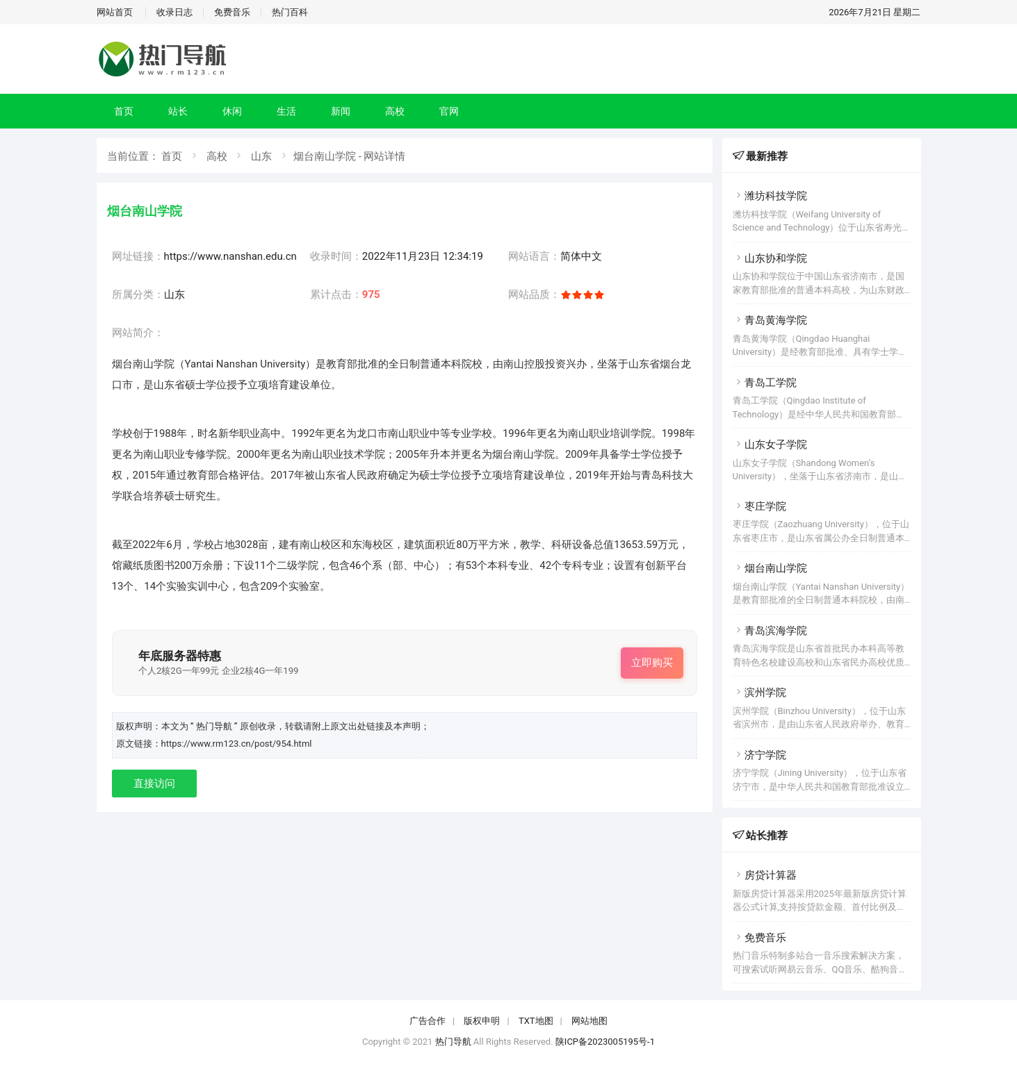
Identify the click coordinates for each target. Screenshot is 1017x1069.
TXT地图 (536, 1021)
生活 (286, 111)
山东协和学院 (770, 258)
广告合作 (427, 1021)
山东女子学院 (770, 444)
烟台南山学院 (770, 568)
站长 (178, 111)
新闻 (340, 111)
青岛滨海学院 (770, 630)
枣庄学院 (759, 506)
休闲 (232, 111)
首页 (123, 111)
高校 (395, 111)
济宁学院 (759, 755)
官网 (449, 111)
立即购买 (652, 662)
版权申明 (482, 1021)
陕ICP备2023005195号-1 (605, 1041)
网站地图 (589, 1021)
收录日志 (174, 12)
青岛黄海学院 (770, 320)
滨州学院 (759, 692)
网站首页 (115, 12)
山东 (261, 156)
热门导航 (453, 1041)
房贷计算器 (765, 875)
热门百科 (290, 12)
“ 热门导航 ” (215, 726)
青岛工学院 (765, 382)
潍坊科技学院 (770, 196)
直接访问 (154, 783)
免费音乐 (232, 12)
